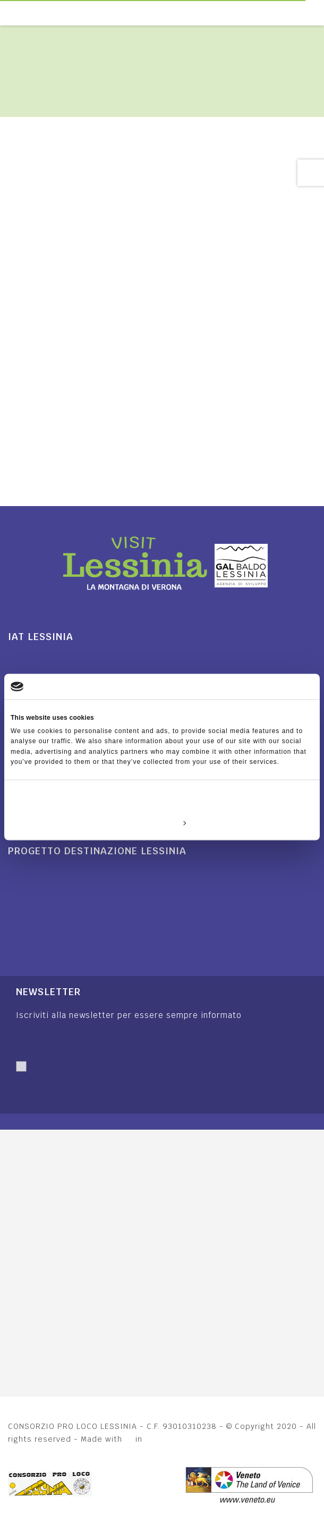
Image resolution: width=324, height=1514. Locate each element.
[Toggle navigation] (318, 13)
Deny (60, 822)
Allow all (264, 822)
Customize (162, 822)
